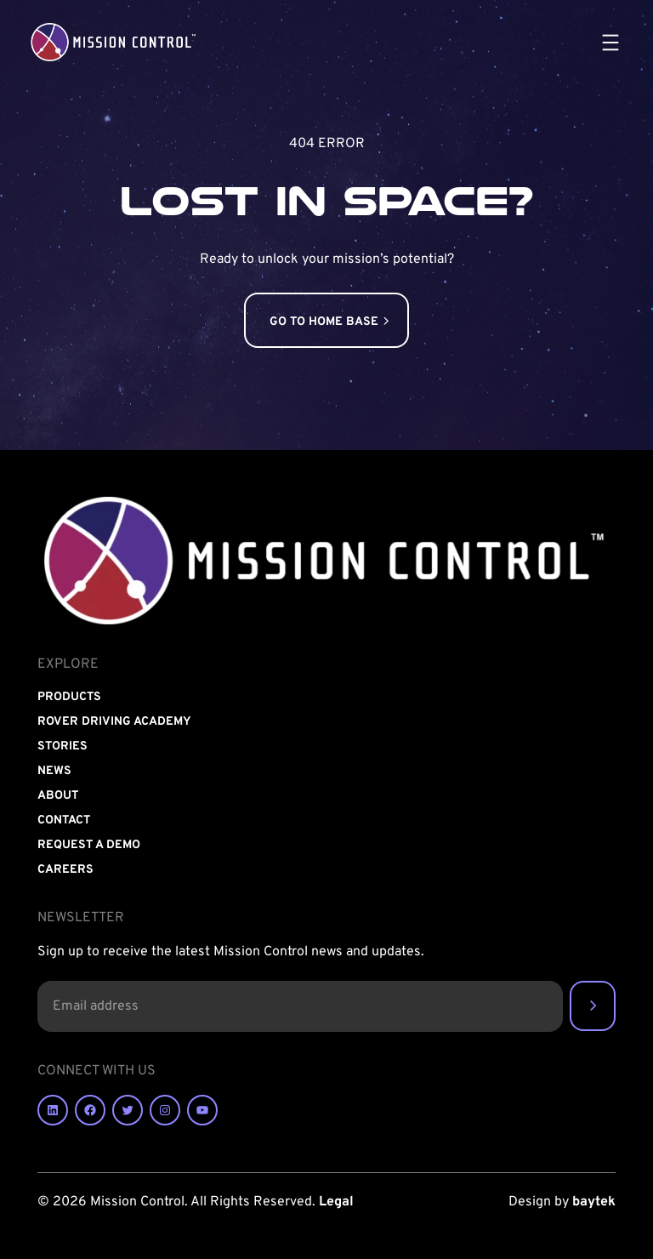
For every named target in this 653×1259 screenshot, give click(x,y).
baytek (594, 1202)
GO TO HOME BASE (324, 322)
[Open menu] (610, 42)
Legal (336, 1202)
